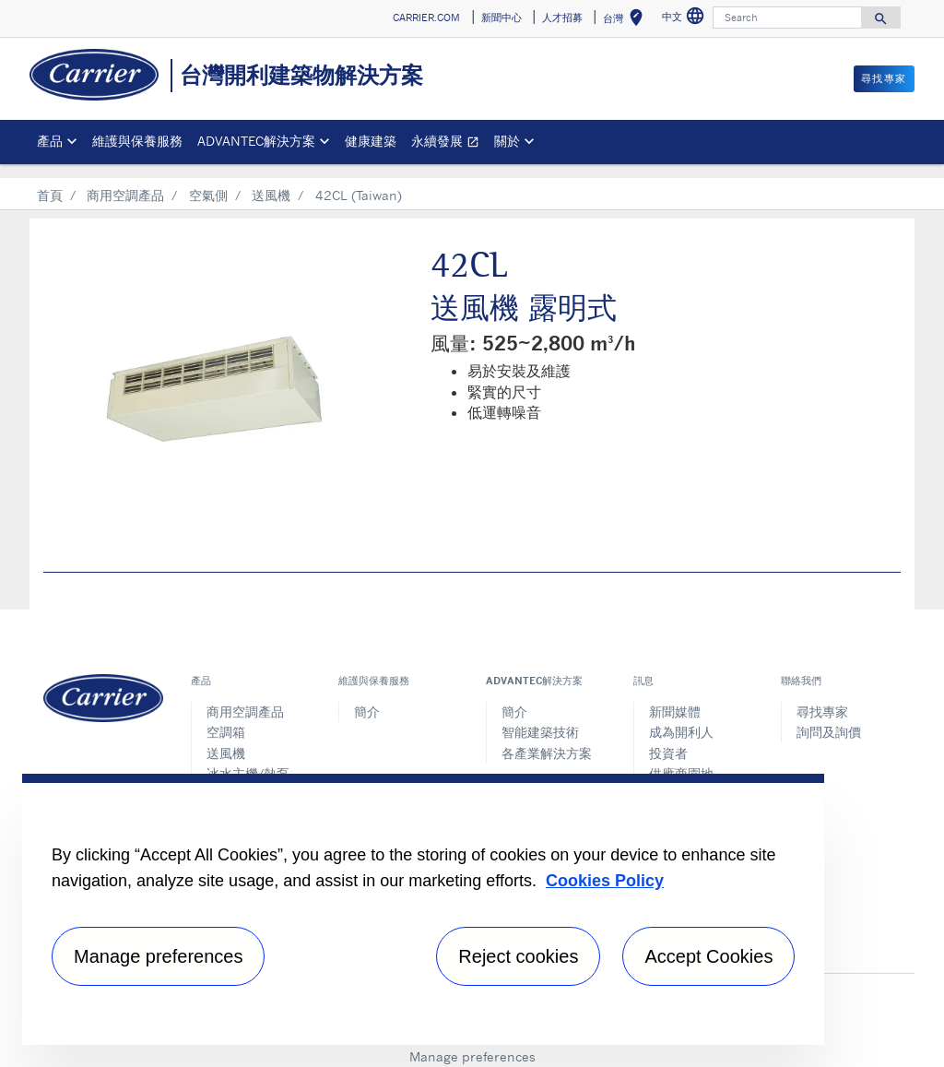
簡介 (367, 697)
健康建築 (370, 140)
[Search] (787, 17)
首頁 (50, 181)
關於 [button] (507, 140)
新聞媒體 (675, 697)
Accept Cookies (708, 956)
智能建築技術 (540, 718)
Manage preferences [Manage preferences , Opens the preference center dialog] (158, 956)
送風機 (271, 181)
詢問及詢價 (828, 718)
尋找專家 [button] (884, 78)
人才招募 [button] (562, 17)
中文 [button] (685, 19)
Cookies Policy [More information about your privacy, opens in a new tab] (605, 880)
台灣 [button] (626, 20)
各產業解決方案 (547, 739)
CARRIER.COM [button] (426, 17)
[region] (423, 909)
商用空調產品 (125, 181)
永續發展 (449, 143)
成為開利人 (681, 718)
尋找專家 (822, 697)
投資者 (668, 739)
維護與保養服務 (137, 140)
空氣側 (208, 181)
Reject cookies (518, 956)
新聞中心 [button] (501, 17)
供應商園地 (681, 759)
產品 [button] (50, 140)
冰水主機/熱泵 (247, 759)
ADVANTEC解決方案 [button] (256, 140)
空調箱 (225, 718)
